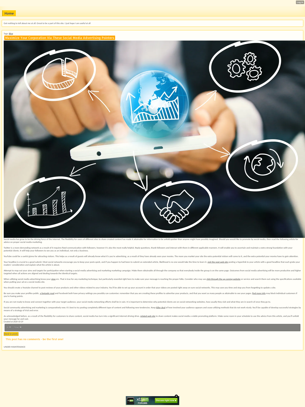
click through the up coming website (223, 279)
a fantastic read (47, 293)
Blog (11, 33)
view (53, 279)
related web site (147, 316)
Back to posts (11, 333)
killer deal (160, 307)
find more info (259, 293)
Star (18, 327)
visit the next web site (217, 262)
